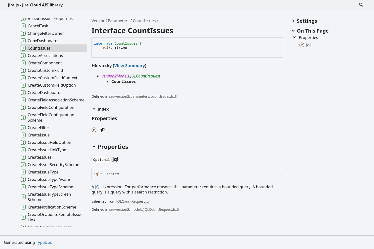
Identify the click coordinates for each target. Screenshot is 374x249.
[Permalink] (122, 159)
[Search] (361, 5)
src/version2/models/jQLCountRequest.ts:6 (144, 209)
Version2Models (115, 76)
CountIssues (144, 20)
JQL (98, 187)
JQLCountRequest (145, 76)
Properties (305, 37)
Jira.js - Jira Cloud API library (35, 5)
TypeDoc (44, 242)
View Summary (129, 65)
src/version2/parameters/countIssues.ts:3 (143, 96)
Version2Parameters (110, 20)
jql (105, 48)
